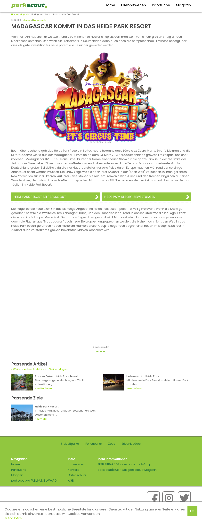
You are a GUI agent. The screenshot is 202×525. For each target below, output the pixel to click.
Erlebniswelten (133, 5)
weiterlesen (44, 388)
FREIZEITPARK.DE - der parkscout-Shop (124, 464)
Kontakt (73, 470)
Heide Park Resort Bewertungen (129, 197)
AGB (71, 481)
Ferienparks (93, 444)
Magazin (183, 5)
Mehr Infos (13, 518)
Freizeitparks (40, 20)
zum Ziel (42, 419)
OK (192, 511)
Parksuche (161, 5)
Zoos (111, 444)
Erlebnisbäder (131, 444)
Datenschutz (77, 475)
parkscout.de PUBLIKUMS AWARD (34, 481)
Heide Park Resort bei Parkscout (40, 197)
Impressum (76, 464)
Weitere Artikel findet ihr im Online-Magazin (41, 369)
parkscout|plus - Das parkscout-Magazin (127, 470)
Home (110, 5)
